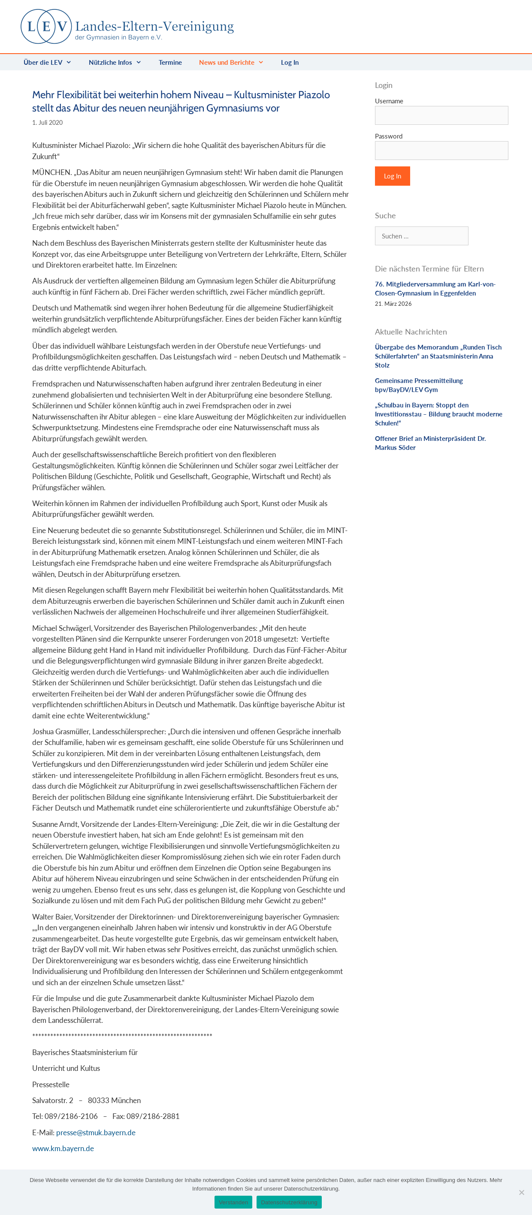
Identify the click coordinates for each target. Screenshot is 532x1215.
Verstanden (233, 1202)
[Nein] (521, 1192)
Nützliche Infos (119, 62)
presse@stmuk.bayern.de (96, 1132)
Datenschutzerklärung (289, 1202)
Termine (170, 62)
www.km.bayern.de (63, 1148)
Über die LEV (52, 62)
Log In (290, 62)
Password (388, 136)
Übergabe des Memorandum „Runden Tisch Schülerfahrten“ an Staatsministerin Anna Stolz (438, 356)
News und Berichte (235, 62)
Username (389, 101)
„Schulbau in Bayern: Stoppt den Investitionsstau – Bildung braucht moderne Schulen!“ (438, 414)
